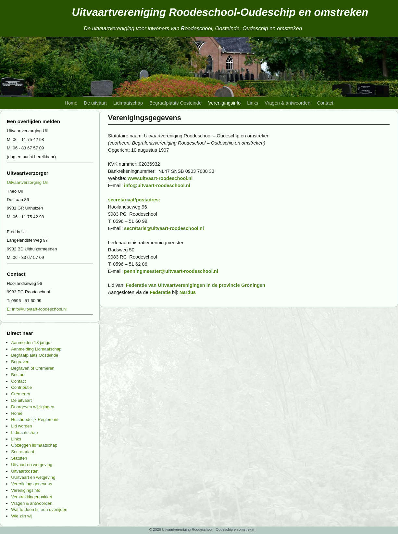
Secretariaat (22, 451)
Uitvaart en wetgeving (31, 464)
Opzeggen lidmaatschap (34, 445)
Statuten (19, 458)
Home (71, 103)
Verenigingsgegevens (31, 483)
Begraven (20, 361)
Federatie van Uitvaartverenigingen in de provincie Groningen (195, 285)
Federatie (160, 292)
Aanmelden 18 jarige (30, 342)
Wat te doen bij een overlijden (39, 509)
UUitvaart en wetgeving (33, 477)
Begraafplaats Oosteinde (175, 103)
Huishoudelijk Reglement (34, 419)
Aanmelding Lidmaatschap (36, 349)
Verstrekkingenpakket (31, 496)
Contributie (21, 387)
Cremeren (20, 393)
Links (252, 103)
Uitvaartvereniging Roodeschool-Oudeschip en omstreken (220, 12)
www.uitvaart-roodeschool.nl (160, 178)
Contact (325, 103)
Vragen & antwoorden (287, 103)
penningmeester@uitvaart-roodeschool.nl (171, 271)
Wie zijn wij (21, 516)
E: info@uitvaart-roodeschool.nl (37, 309)
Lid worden (21, 426)
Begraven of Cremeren (32, 368)
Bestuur (18, 374)
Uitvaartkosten (24, 471)
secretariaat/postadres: (134, 199)
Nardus (188, 292)
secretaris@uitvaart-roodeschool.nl (164, 228)
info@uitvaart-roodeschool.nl (157, 185)
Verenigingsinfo (224, 103)
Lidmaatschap (128, 103)
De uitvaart (95, 103)
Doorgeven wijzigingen (32, 406)
